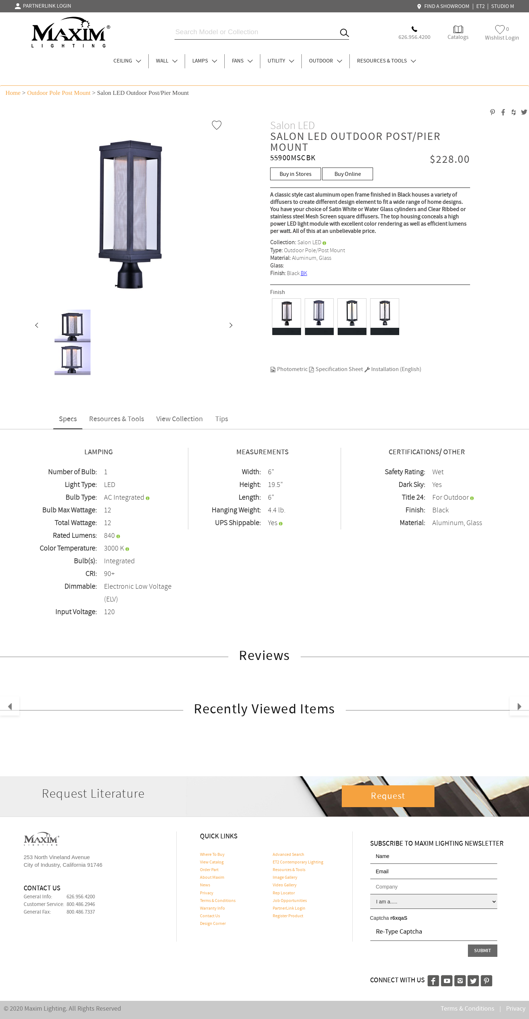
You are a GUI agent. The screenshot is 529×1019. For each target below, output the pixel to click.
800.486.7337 (81, 912)
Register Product (288, 916)
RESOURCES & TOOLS (386, 61)
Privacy (206, 893)
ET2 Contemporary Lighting (298, 862)
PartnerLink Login (289, 908)
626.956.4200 (81, 897)
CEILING (127, 61)
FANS (242, 61)
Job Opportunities (290, 901)
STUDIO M (502, 6)
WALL (166, 61)
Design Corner (213, 924)
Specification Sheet (336, 369)
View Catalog (212, 862)
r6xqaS (399, 918)
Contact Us (210, 916)
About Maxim (212, 878)
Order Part (209, 870)
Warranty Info (212, 908)
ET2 (480, 6)
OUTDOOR (325, 61)
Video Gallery (285, 885)
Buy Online (347, 174)
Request (388, 796)
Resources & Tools (116, 419)
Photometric (289, 369)
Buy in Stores (296, 174)
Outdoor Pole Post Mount (59, 92)
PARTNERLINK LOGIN (43, 6)
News (205, 885)
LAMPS (204, 61)
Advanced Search (288, 855)
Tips (221, 419)
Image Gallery (285, 878)
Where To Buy (212, 855)
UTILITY (281, 61)
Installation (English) (392, 369)
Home (13, 92)
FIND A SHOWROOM (443, 6)
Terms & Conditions (218, 901)
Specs (68, 419)
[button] (36, 326)
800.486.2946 (81, 904)
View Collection (179, 419)
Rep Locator (284, 893)
